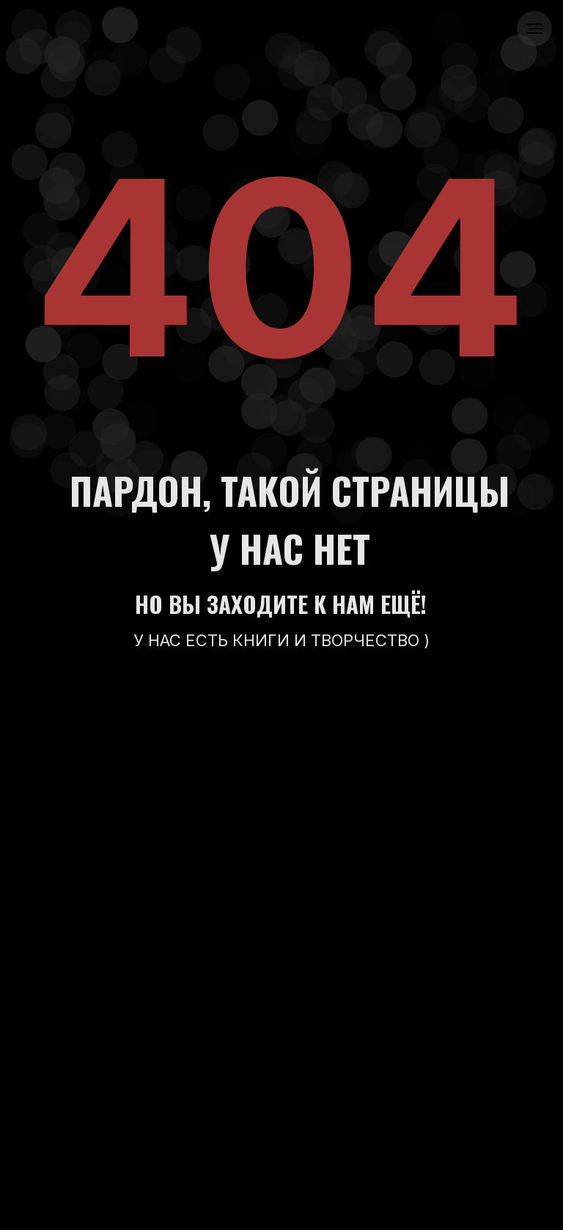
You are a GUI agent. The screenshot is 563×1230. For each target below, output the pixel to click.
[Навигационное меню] (534, 28)
